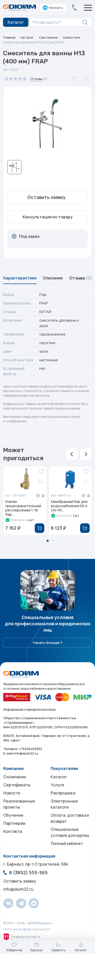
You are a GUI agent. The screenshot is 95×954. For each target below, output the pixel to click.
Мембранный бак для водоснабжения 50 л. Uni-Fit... (69, 506)
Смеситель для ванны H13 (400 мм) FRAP (33, 42)
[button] (72, 454)
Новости (11, 793)
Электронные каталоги (64, 804)
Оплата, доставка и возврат (70, 818)
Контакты (12, 831)
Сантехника (48, 37)
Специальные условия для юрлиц (70, 832)
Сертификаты (16, 785)
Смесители (71, 37)
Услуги (57, 785)
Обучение (13, 815)
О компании (14, 777)
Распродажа (63, 793)
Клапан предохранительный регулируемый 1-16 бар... (23, 508)
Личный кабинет (67, 843)
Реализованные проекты (19, 804)
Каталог (27, 37)
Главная (9, 37)
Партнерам (14, 823)
